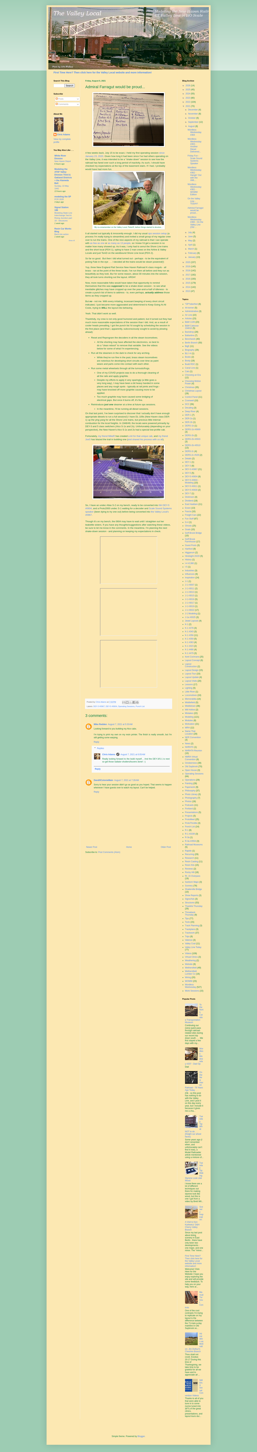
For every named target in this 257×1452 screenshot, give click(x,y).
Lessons (189, 684)
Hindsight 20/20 (192, 556)
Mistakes (189, 713)
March (191, 249)
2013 (188, 291)
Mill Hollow (190, 709)
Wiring (188, 977)
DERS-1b (189, 426)
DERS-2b (189, 435)
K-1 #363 (189, 642)
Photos (188, 801)
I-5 (186, 567)
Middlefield (190, 702)
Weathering (190, 960)
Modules (189, 720)
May (190, 240)
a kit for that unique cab (140, 436)
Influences (190, 574)
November (193, 114)
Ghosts (188, 526)
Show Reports (191, 895)
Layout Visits (191, 681)
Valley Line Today (193, 947)
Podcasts (189, 805)
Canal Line (190, 368)
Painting (189, 783)
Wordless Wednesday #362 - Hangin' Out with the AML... (194, 173)
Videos (188, 953)
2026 (188, 85)
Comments (62, 104)
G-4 (187, 522)
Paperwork (190, 787)
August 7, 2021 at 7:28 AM (126, 780)
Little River (190, 691)
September (193, 122)
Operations (190, 780)
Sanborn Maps (192, 882)
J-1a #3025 (190, 617)
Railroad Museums (194, 844)
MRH (187, 727)
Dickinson (189, 497)
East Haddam (191, 504)
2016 (188, 279)
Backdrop (189, 332)
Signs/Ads (190, 899)
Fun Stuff (189, 518)
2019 (188, 266)
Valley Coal (190, 943)
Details (188, 458)
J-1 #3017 (189, 603)
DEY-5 (188, 473)
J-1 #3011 (189, 588)
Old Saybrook (191, 766)
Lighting (188, 688)
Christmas (190, 387)
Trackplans (190, 929)
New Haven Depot (63, 161)
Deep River (190, 411)
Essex (188, 508)
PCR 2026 (59, 199)
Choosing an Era (193, 375)
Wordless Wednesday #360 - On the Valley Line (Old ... (195, 222)
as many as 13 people (119, 243)
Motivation (190, 724)
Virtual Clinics (191, 957)
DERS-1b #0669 (192, 429)
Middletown (190, 706)
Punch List (140, 706)
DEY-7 (188, 493)
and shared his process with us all (145, 439)
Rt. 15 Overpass (192, 876)
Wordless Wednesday (190, 985)
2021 (188, 106)
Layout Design (192, 670)
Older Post (166, 847)
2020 (188, 262)
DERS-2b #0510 (192, 445)
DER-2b (189, 422)
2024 (188, 93)
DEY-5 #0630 (191, 490)
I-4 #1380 (189, 563)
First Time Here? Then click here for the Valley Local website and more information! (103, 72)
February (192, 253)
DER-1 (188, 415)
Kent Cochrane (192, 657)
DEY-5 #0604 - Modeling (192, 481)
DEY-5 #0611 (191, 486)
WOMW (188, 981)
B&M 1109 (190, 322)
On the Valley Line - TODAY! (194, 201)
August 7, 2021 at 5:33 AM (120, 724)
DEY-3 (188, 466)
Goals (188, 529)
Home (129, 847)
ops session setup (157, 233)
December (193, 109)
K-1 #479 (189, 653)
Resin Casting (191, 861)
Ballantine (189, 335)
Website (189, 964)
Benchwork (190, 339)
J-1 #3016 (189, 599)
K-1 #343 (189, 631)
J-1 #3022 (189, 610)
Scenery (189, 885)
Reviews (189, 869)
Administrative (191, 311)
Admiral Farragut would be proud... (195, 210)
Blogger (141, 1436)
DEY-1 (188, 462)
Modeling (189, 717)
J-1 (186, 581)
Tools (187, 922)
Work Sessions (192, 991)
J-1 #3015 (189, 595)
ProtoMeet (190, 819)
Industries (189, 570)
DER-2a (189, 418)
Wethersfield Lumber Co (191, 972)
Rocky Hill (189, 872)
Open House (191, 770)
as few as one (97, 243)
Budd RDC (190, 364)
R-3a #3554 (190, 841)
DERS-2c (189, 451)
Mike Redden (100, 724)
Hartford (189, 549)
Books (188, 357)
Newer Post (91, 847)
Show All (72, 240)
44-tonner (189, 308)
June (190, 236)
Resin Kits (190, 865)
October (192, 118)
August (191, 126)
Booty (188, 360)
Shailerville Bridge (193, 889)
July (190, 232)
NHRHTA (189, 747)
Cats (187, 371)
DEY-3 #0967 (99, 706)
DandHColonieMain (103, 780)
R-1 (186, 830)
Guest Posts (190, 545)
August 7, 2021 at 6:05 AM (132, 754)
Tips (187, 918)
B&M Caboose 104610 (192, 327)
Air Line (188, 315)
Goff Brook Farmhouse (190, 540)
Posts (60, 99)
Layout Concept (192, 660)
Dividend (189, 500)
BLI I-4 (188, 353)
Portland (189, 808)
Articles (188, 318)
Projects (189, 816)
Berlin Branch (191, 342)
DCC (187, 404)
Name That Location (190, 732)
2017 (188, 275)
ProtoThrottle (191, 823)
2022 (188, 102)
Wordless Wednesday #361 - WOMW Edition (194, 189)
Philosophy (190, 790)
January (192, 257)
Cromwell (189, 400)
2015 (188, 283)
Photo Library (191, 794)
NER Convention (193, 737)
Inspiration (190, 577)
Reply (96, 742)
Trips (187, 936)
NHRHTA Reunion (193, 750)
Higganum (190, 552)
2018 (188, 270)
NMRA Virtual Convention (191, 758)
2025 (188, 89)
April (190, 245)
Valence (188, 940)
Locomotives (191, 695)
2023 (188, 98)
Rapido (188, 851)
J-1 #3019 (189, 606)
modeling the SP (63, 196)
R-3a (187, 837)
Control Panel (191, 397)
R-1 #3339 (190, 834)
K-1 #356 (189, 635)
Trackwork (190, 933)
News (187, 743)
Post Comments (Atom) (109, 852)
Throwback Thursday (190, 913)
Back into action (62, 234)
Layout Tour (190, 673)
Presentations (191, 812)
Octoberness (191, 763)
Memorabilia (190, 699)
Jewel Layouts (191, 621)
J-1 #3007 (189, 585)
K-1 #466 (189, 649)
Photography (191, 798)
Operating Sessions (126, 706)
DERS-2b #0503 (192, 439)
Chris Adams (108, 754)
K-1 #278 (189, 628)
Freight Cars (191, 515)
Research (189, 858)
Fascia (188, 511)
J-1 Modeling (191, 613)
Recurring (189, 854)
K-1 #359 (189, 639)
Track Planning (192, 925)
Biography (190, 350)
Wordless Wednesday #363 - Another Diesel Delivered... (194, 145)
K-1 (186, 624)
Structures (190, 902)
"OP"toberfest (191, 304)
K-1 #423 (189, 646)
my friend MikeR (106, 436)
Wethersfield (191, 967)
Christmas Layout (193, 391)
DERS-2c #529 (192, 455)
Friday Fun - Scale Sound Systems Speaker (195, 159)
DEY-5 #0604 (111, 706)
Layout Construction (191, 665)
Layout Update (192, 677)
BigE (187, 346)
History (188, 559)
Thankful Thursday (193, 906)
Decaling (189, 408)
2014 (188, 287)
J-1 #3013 (189, 592)
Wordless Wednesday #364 (194, 132)
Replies (100, 748)
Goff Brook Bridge (193, 533)
